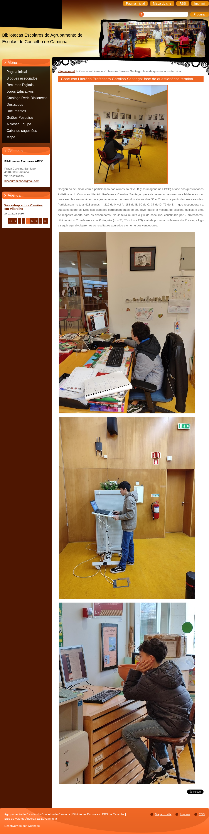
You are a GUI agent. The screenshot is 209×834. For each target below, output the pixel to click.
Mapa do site (163, 814)
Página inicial (17, 72)
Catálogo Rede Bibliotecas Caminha (27, 98)
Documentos (16, 111)
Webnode (33, 825)
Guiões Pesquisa (20, 117)
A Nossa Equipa (19, 124)
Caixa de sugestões (22, 130)
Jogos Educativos (20, 91)
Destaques (15, 104)
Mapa (11, 137)
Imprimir (185, 814)
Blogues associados (22, 78)
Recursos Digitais (20, 85)
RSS (202, 814)
